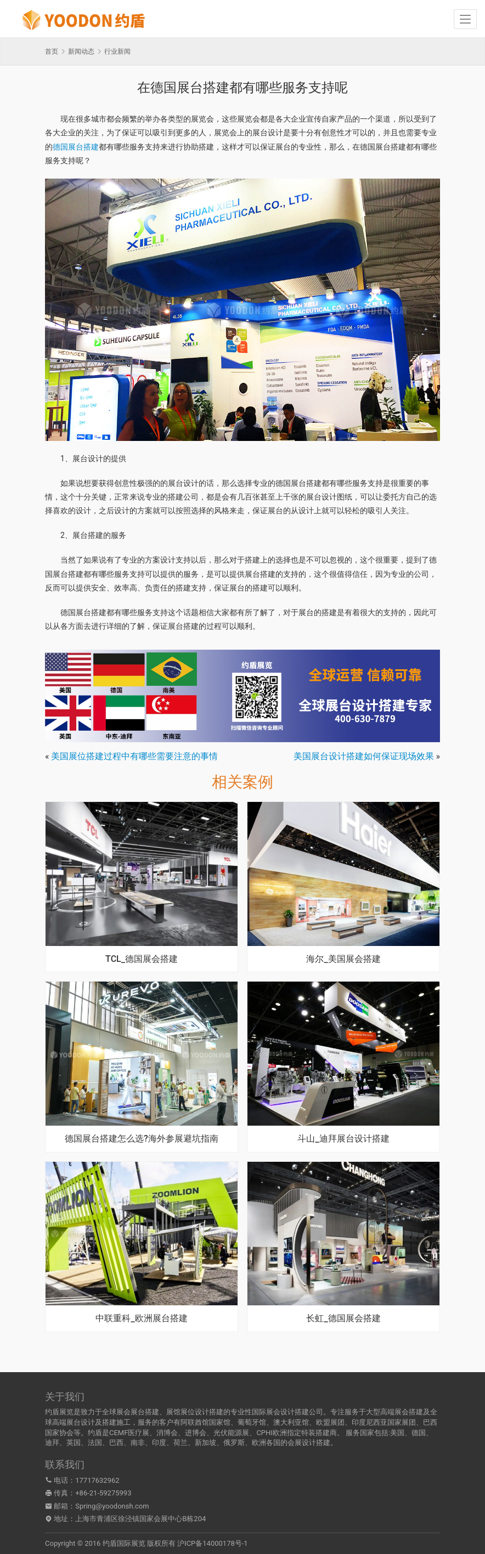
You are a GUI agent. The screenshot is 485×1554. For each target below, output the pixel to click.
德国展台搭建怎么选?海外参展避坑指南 (141, 1139)
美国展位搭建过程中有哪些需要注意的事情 (134, 756)
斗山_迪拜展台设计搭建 (343, 1139)
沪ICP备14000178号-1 (212, 1543)
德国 (418, 1433)
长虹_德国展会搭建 (343, 1318)
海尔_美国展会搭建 (343, 959)
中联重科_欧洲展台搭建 (141, 1318)
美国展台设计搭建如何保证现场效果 (364, 756)
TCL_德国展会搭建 (141, 959)
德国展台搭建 (76, 146)
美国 (397, 1433)
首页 (51, 51)
